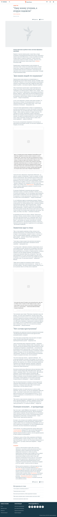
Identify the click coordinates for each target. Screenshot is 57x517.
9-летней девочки (17, 430)
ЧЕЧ (47, 1)
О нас (2, 506)
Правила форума (18, 512)
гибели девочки (30, 184)
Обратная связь (4, 508)
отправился (29, 477)
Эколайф (23, 310)
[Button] (35, 19)
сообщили (37, 61)
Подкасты (3, 510)
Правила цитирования (19, 510)
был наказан (34, 473)
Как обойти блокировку (19, 508)
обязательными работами (26, 476)
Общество (15, 5)
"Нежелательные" (4, 512)
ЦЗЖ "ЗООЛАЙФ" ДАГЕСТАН (24, 170)
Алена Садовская (16, 14)
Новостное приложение (19, 506)
